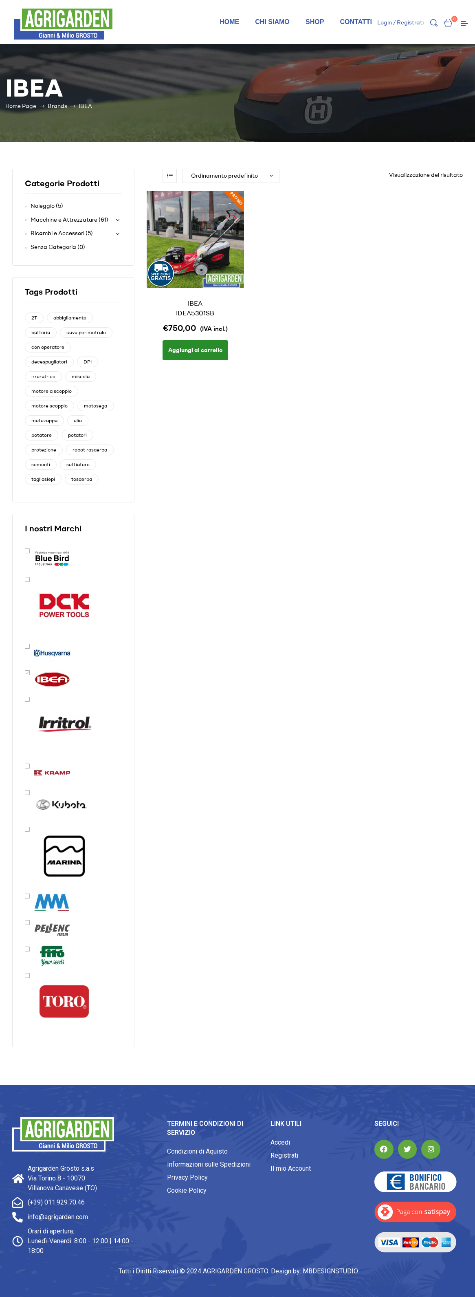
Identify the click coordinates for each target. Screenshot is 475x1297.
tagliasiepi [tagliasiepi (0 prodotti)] (43, 479)
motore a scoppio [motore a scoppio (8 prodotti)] (51, 391)
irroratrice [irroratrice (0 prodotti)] (43, 376)
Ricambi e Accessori (57, 233)
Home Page (20, 106)
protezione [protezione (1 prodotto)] (43, 450)
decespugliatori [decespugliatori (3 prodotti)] (49, 362)
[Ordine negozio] (231, 176)
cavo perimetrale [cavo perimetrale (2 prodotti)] (86, 332)
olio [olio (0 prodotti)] (78, 420)
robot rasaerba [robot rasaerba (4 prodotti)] (90, 450)
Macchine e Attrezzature (64, 219)
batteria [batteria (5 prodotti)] (40, 332)
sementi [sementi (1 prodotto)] (40, 464)
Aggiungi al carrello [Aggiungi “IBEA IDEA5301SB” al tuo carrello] (195, 350)
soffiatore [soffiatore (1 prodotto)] (78, 464)
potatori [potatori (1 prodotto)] (77, 435)
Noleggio (43, 205)
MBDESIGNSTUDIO (330, 1271)
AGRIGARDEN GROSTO (235, 1271)
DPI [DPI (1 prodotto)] (88, 362)
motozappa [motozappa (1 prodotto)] (44, 420)
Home (229, 21)
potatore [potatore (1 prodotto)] (41, 435)
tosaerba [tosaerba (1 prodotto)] (81, 479)
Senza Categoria (53, 247)
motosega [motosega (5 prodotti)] (95, 406)
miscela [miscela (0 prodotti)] (81, 376)
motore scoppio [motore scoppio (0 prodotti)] (49, 406)
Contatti (356, 21)
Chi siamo (272, 21)
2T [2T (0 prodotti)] (34, 318)
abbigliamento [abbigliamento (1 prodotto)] (69, 318)
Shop (315, 21)
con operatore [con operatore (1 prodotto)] (47, 347)
